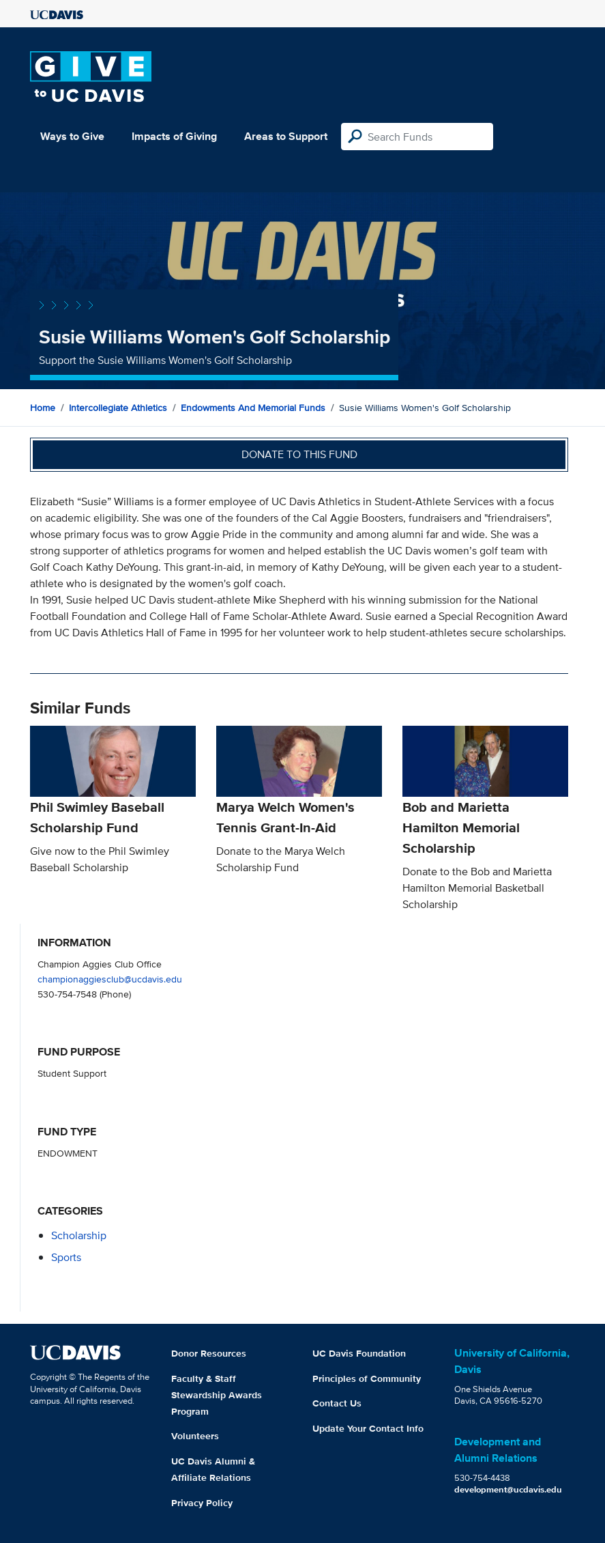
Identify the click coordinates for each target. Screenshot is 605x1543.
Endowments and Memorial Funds (253, 407)
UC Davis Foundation (359, 1353)
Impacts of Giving (174, 136)
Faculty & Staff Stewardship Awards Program (216, 1395)
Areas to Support (285, 136)
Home (42, 407)
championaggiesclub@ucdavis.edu (110, 979)
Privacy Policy (202, 1503)
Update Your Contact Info (368, 1428)
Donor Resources (208, 1353)
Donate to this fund (299, 454)
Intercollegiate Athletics (118, 407)
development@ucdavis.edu (508, 1489)
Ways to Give (72, 136)
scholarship (78, 1235)
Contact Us (336, 1403)
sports (66, 1257)
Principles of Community (366, 1378)
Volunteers (195, 1436)
